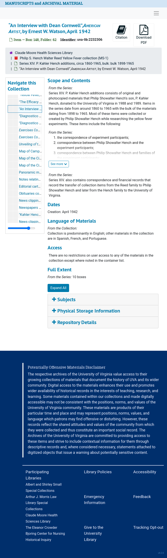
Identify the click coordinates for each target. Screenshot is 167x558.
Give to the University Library (93, 533)
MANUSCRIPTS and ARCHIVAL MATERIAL (44, 3)
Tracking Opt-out (148, 527)
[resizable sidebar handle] (21, 228)
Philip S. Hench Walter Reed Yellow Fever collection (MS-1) (64, 58)
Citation (121, 32)
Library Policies (98, 471)
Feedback (142, 496)
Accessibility (144, 471)
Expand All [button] (58, 288)
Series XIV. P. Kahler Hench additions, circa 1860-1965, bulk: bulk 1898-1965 (76, 63)
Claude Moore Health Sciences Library (44, 53)
